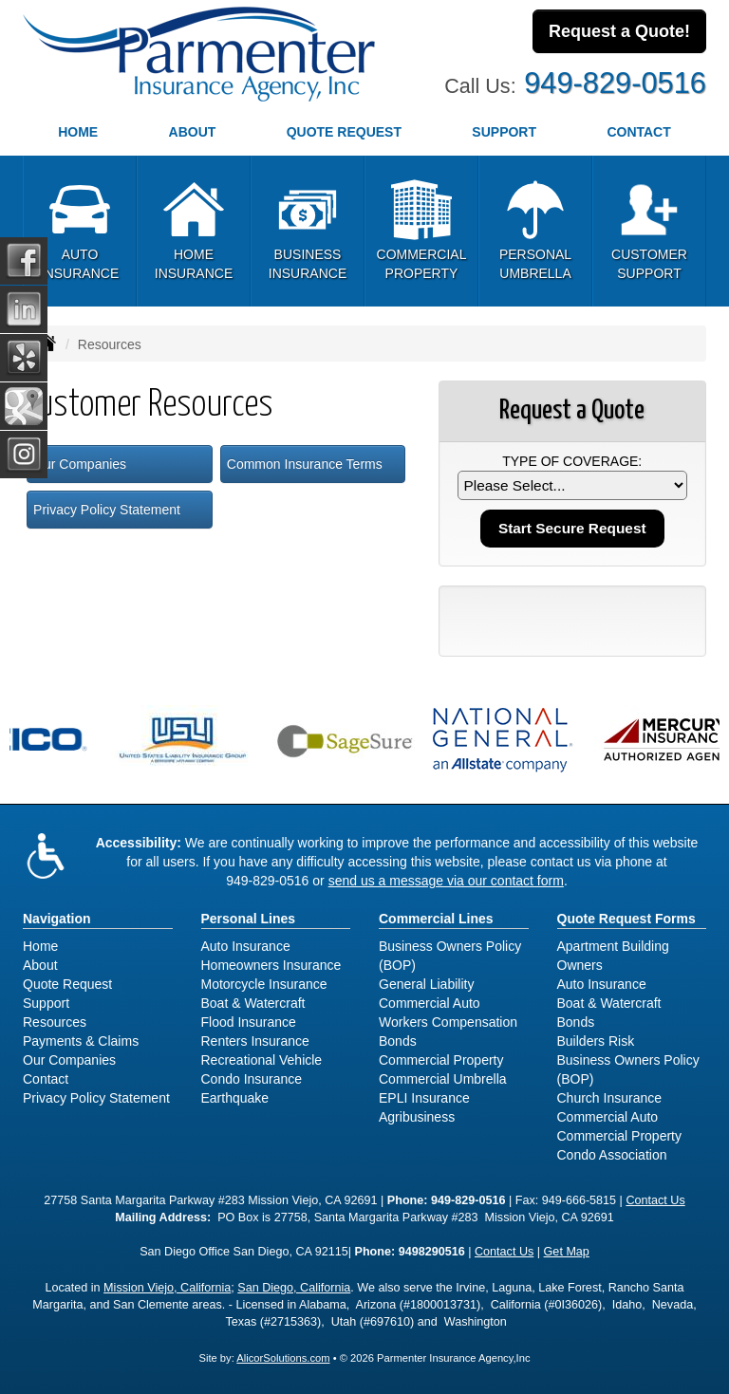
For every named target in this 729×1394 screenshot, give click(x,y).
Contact (45, 1079)
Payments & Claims (81, 1041)
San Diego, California (293, 1287)
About (192, 131)
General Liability (426, 984)
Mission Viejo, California (167, 1287)
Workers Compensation (448, 1022)
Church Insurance (610, 1098)
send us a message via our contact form (446, 880)
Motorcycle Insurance (264, 984)
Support (46, 1003)
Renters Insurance (255, 1041)
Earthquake (235, 1098)
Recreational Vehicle (262, 1060)
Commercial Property (441, 1060)
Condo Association (612, 1154)
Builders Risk (596, 1041)
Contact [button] (638, 131)
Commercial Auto (429, 1003)
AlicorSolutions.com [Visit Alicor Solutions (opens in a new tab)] (282, 1358)
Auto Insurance (245, 946)
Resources (54, 1022)
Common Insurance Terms (305, 464)
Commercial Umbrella (443, 1079)
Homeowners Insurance (271, 965)
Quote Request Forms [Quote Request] (626, 918)
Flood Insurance (248, 1022)
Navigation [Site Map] (57, 918)
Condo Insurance (252, 1079)
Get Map (566, 1251)
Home (78, 131)
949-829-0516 (615, 83)
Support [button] (504, 131)
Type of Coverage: (572, 461)
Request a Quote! (619, 31)
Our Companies (79, 464)
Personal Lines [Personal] (248, 918)
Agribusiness (417, 1116)
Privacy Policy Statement (106, 509)
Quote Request (67, 984)
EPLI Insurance (424, 1098)
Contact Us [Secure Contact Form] (655, 1200)
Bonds (398, 1041)
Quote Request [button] (344, 131)
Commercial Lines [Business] (436, 918)
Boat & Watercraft (253, 1003)
